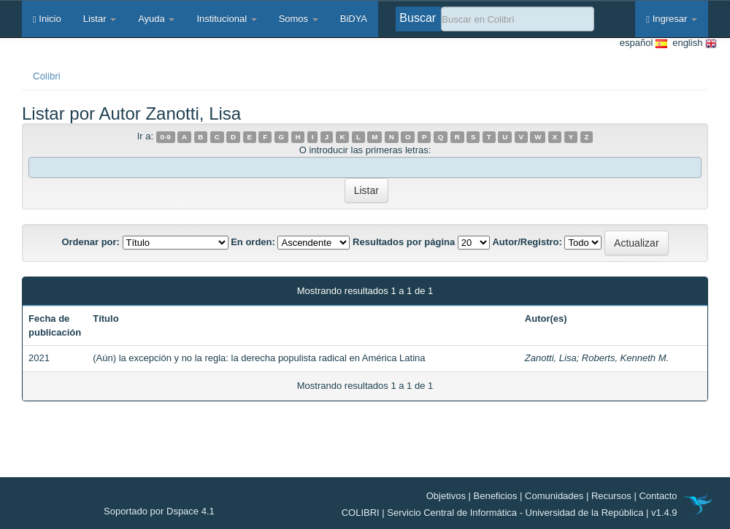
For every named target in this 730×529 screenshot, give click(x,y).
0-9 (166, 137)
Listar (99, 18)
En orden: (253, 241)
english (692, 43)
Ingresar (671, 18)
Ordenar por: (90, 241)
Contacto (658, 495)
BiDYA (353, 18)
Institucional (226, 18)
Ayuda (156, 18)
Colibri (47, 76)
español (643, 43)
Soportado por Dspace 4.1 (159, 511)
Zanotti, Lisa (551, 357)
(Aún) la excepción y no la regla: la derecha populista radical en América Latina (259, 357)
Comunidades (554, 495)
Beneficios (496, 495)
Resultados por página (404, 241)
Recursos (611, 495)
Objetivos (446, 495)
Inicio (47, 18)
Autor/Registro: (526, 241)
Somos (298, 18)
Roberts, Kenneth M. (625, 357)
